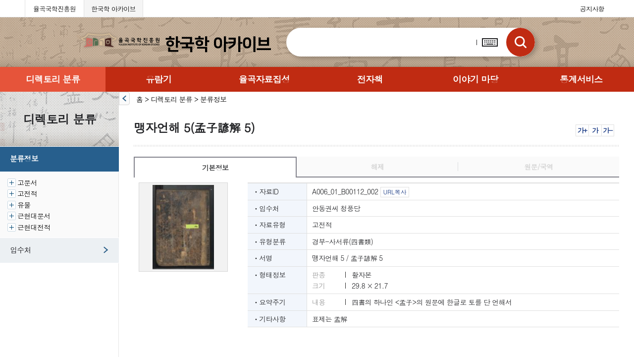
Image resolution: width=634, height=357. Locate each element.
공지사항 (592, 8)
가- (607, 130)
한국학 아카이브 (113, 8)
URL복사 (394, 191)
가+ (582, 130)
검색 (520, 42)
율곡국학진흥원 (54, 8)
